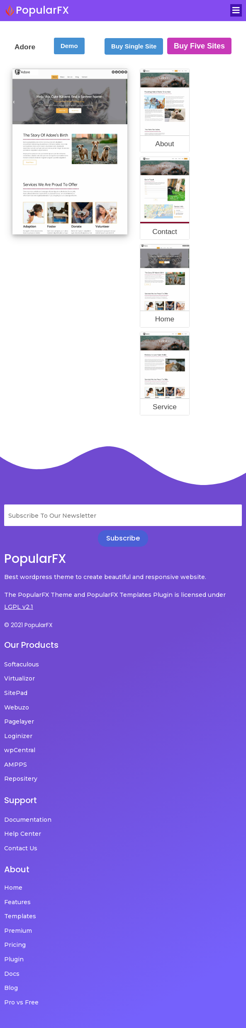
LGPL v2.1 (18, 607)
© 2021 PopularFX (28, 625)
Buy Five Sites (199, 46)
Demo (69, 45)
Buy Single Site (133, 46)
